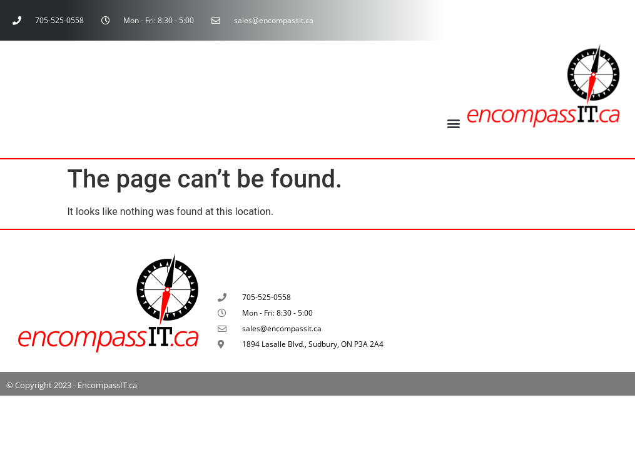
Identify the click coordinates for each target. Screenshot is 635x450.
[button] (454, 122)
